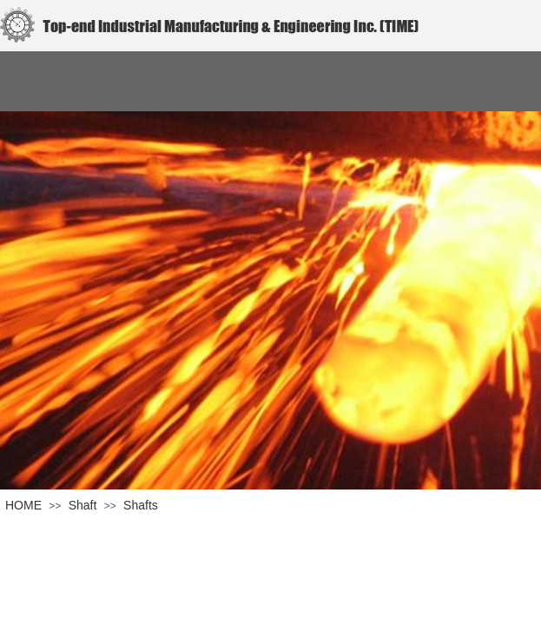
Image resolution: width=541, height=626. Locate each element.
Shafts (140, 505)
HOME (23, 505)
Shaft (83, 505)
